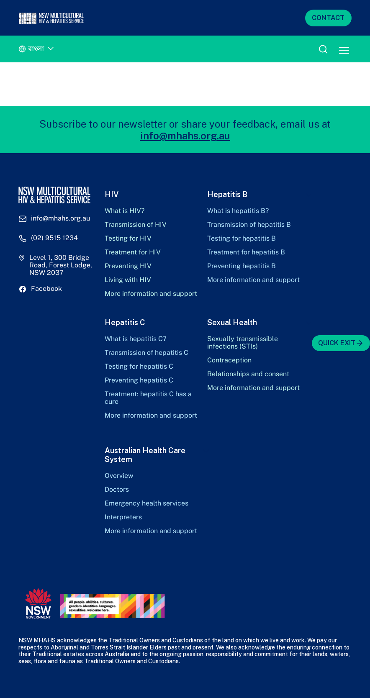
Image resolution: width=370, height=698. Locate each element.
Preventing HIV (128, 266)
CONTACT (328, 18)
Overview (119, 476)
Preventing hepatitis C (139, 380)
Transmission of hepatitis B (249, 224)
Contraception (229, 360)
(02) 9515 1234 (54, 238)
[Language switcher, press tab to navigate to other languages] (37, 49)
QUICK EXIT (341, 343)
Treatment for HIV (133, 252)
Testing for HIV (128, 238)
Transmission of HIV (136, 224)
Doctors (117, 489)
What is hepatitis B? (238, 211)
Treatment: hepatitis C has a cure (148, 397)
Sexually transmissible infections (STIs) (242, 342)
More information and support (151, 294)
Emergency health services (146, 503)
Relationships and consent (248, 374)
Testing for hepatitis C (139, 366)
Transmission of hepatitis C (146, 353)
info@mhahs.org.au (185, 135)
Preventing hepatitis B (241, 266)
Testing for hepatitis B (241, 238)
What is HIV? (124, 211)
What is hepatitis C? (135, 339)
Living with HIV (128, 280)
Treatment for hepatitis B (246, 252)
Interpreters (123, 517)
